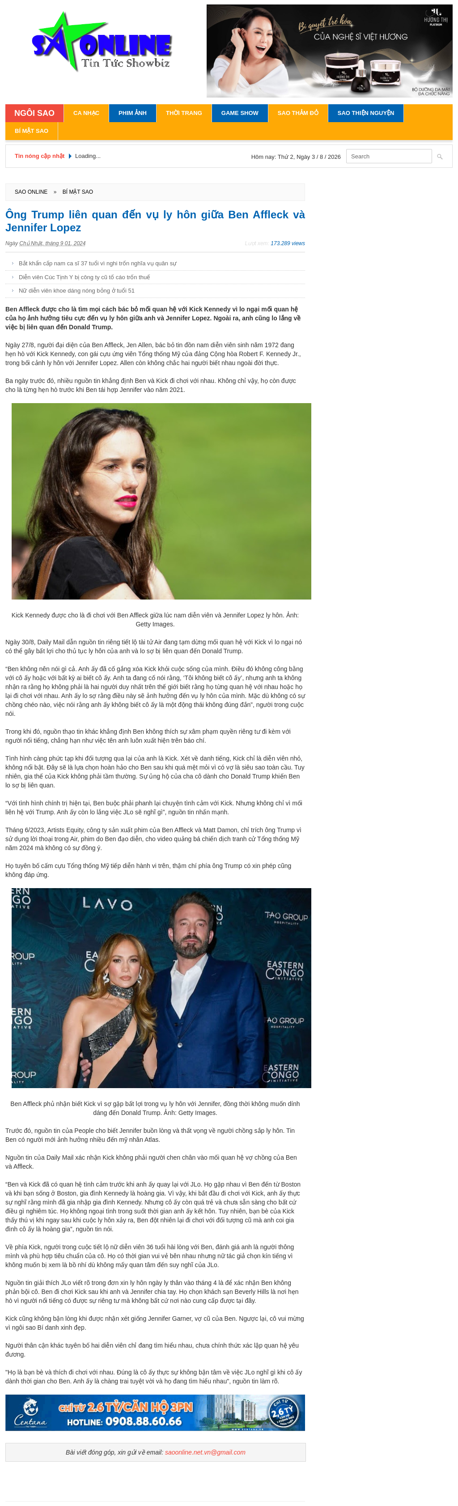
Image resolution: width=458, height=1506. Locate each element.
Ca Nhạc (86, 113)
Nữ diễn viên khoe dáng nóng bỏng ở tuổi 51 (77, 290)
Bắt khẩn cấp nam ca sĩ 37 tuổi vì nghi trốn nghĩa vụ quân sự (98, 263)
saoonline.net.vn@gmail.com (205, 1452)
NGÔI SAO (34, 113)
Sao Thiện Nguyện (366, 113)
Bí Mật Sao (31, 131)
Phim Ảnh (133, 113)
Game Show (240, 113)
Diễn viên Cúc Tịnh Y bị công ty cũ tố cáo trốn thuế (84, 277)
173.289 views (288, 243)
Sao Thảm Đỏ (298, 113)
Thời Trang (184, 113)
